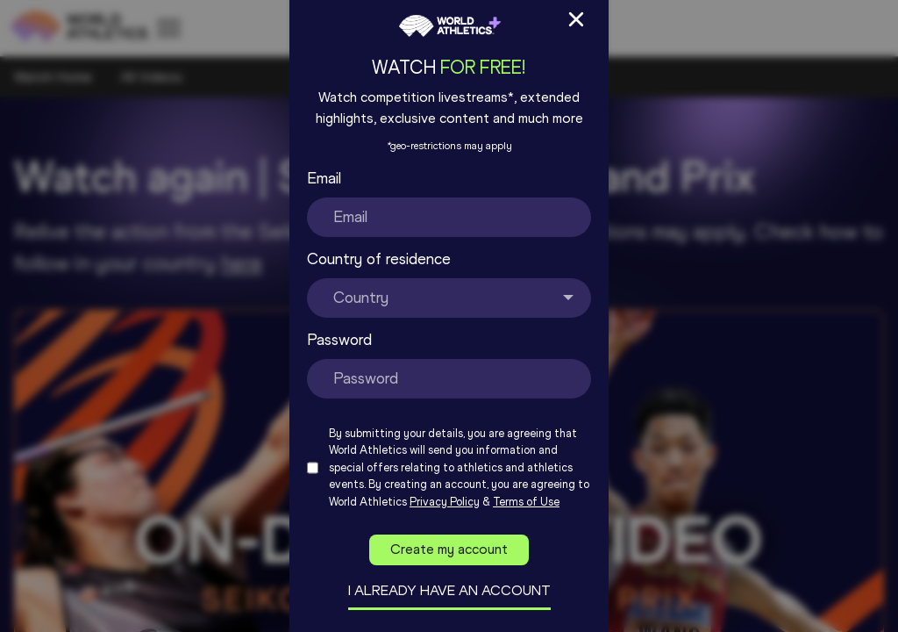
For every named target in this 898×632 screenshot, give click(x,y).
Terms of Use (526, 501)
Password (339, 339)
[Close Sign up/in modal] (576, 19)
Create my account (449, 549)
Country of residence (379, 259)
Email (324, 178)
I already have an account (449, 590)
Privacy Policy (445, 501)
